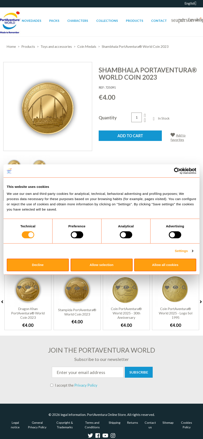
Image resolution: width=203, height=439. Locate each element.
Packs (54, 20)
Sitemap (168, 422)
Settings (181, 251)
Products (134, 20)
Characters (77, 20)
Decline (38, 265)
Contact (159, 20)
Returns (132, 422)
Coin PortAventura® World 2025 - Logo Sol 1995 (175, 313)
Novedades (31, 20)
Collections (107, 20)
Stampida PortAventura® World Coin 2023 (77, 312)
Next (201, 302)
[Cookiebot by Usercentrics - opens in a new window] (177, 171)
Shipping (114, 422)
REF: (102, 87)
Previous (2, 302)
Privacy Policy (85, 385)
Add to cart (130, 135)
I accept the (73, 385)
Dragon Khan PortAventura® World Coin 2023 (28, 313)
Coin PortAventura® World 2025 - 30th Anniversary (126, 313)
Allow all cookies (165, 265)
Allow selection (101, 265)
